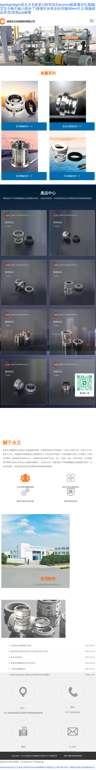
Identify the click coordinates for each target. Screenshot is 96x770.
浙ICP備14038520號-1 (72, 756)
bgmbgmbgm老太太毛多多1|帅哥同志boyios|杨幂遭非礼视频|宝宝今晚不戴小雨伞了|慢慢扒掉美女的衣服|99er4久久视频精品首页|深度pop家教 (47, 8)
